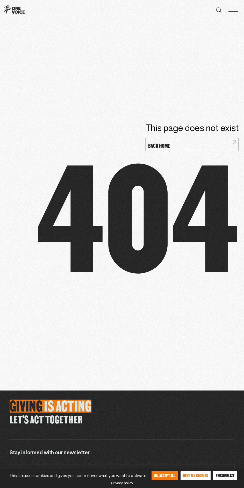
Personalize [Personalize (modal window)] (225, 475)
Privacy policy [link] (122, 483)
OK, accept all (164, 475)
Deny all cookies (195, 475)
